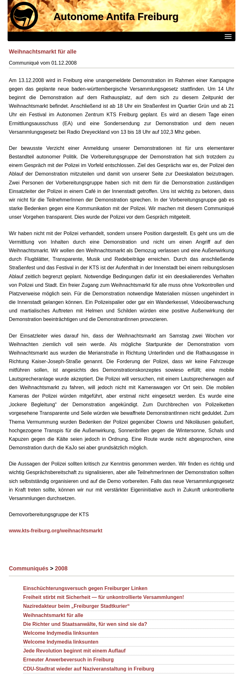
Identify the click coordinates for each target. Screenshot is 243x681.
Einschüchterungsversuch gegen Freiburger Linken (85, 588)
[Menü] (228, 36)
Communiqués (28, 568)
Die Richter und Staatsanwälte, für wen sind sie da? (85, 624)
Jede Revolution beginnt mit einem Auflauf (74, 650)
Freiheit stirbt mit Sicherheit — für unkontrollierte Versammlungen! (103, 597)
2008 (61, 568)
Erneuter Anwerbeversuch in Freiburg (68, 659)
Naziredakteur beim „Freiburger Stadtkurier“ (76, 606)
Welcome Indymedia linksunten (60, 633)
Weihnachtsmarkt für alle (43, 51)
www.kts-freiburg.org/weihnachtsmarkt (55, 530)
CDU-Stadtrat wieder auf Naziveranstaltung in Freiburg (88, 668)
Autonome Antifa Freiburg (115, 16)
